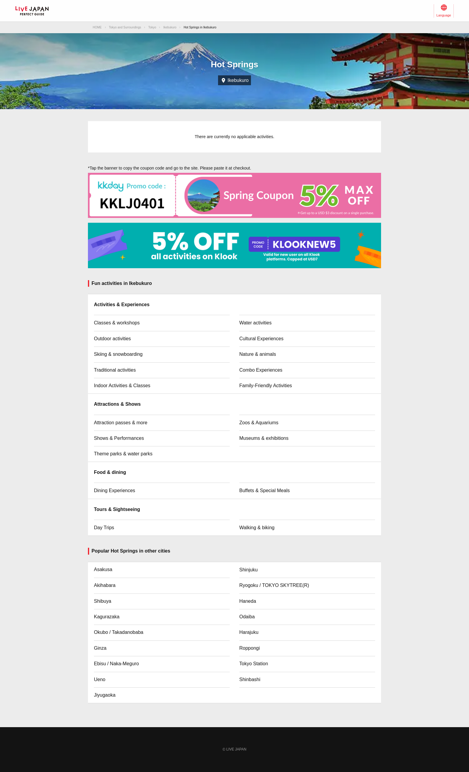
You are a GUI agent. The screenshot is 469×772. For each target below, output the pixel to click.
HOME (97, 27)
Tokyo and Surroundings (125, 27)
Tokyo (152, 27)
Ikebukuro (169, 27)
